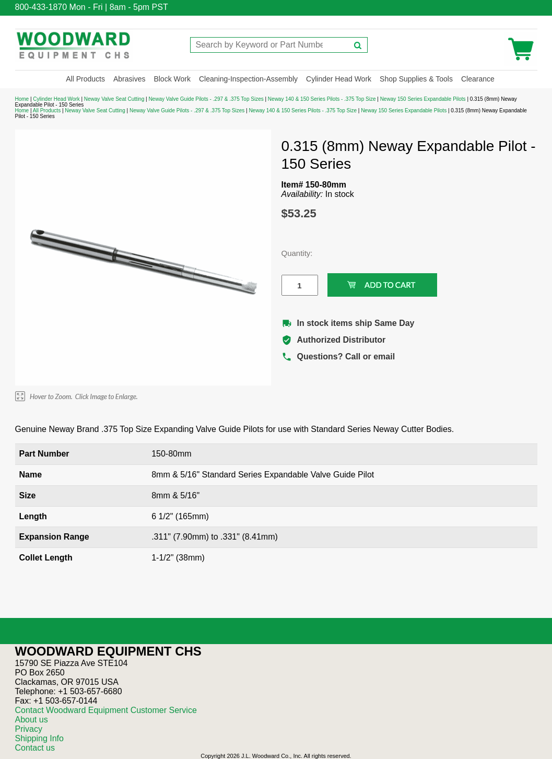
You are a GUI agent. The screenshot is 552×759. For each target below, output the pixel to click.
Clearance (478, 79)
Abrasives (129, 79)
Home (22, 99)
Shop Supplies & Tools (416, 79)
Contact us (35, 747)
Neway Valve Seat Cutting (114, 99)
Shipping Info (39, 738)
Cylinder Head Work (338, 79)
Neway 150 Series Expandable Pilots (423, 99)
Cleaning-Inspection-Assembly (248, 79)
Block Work (172, 79)
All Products (85, 79)
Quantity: (291, 253)
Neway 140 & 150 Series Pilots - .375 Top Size (322, 99)
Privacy (28, 729)
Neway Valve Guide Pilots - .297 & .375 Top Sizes (205, 99)
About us (31, 719)
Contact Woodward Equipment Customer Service (106, 710)
